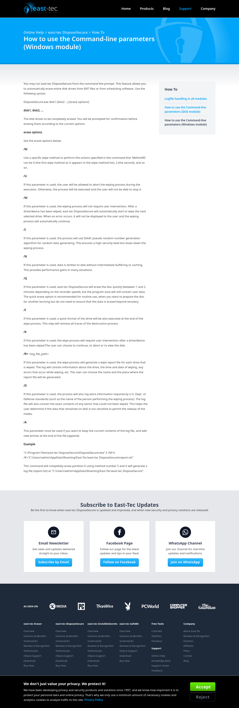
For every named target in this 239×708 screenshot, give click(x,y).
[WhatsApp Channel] (185, 532)
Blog (166, 8)
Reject (203, 697)
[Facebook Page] (119, 532)
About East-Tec (191, 631)
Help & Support (32, 655)
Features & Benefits (35, 636)
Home (126, 8)
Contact (187, 655)
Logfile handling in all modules (186, 99)
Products (147, 8)
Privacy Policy (93, 700)
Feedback (157, 670)
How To (98, 32)
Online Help (34, 32)
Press (186, 650)
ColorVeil (157, 631)
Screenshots (31, 641)
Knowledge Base (161, 660)
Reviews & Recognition (37, 645)
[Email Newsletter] (53, 532)
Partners (188, 641)
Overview (29, 631)
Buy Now (29, 665)
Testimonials (31, 650)
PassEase (157, 641)
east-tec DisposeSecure (68, 32)
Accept (203, 687)
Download (29, 660)
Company (208, 8)
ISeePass (157, 636)
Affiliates (188, 645)
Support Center (160, 665)
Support (185, 8)
